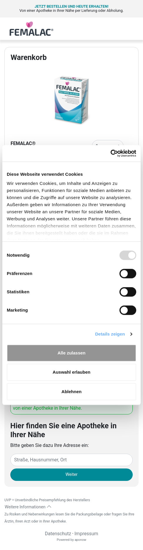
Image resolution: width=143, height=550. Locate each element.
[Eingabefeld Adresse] (71, 460)
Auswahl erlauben (71, 372)
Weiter (72, 474)
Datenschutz (58, 533)
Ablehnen (71, 391)
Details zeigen (110, 333)
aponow (80, 540)
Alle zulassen (71, 352)
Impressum (86, 533)
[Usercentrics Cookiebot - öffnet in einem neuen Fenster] (110, 153)
